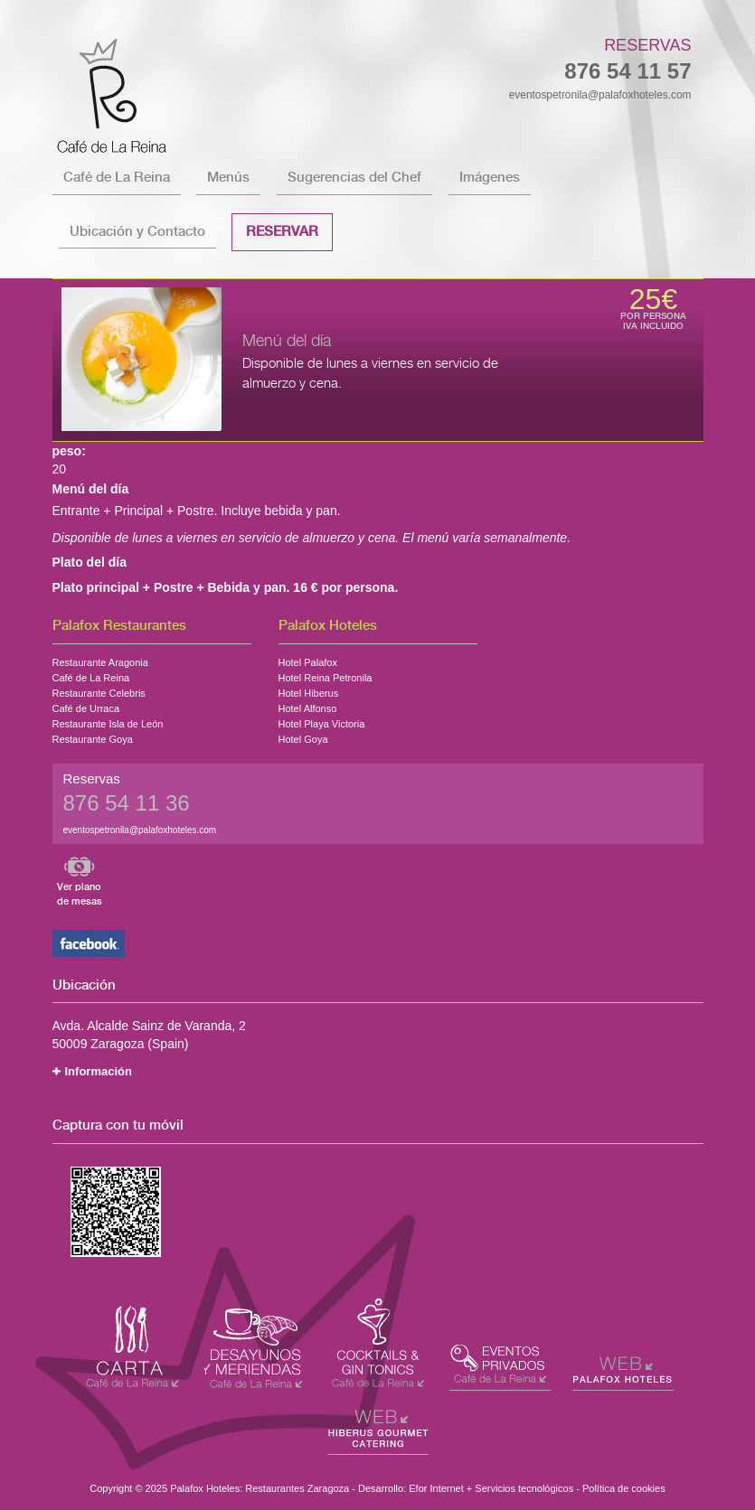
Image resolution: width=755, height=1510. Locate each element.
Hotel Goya (303, 737)
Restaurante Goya (92, 737)
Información (98, 1071)
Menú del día (286, 341)
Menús (228, 177)
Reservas (647, 45)
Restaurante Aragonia (100, 660)
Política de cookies (623, 1488)
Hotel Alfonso (307, 706)
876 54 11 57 (627, 71)
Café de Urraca (86, 706)
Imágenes (489, 177)
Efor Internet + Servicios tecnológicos (491, 1488)
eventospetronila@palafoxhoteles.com (600, 95)
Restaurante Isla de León (108, 722)
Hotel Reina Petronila (325, 676)
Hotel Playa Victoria (321, 722)
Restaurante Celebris (99, 691)
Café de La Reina (116, 177)
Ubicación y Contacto (137, 232)
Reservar (282, 232)
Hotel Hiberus (308, 691)
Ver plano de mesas (79, 894)
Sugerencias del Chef (354, 177)
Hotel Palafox (307, 660)
